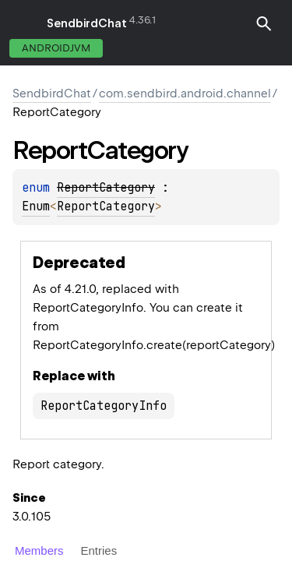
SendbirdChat (87, 23)
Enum (36, 206)
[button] (264, 33)
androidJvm (56, 48)
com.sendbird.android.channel (185, 93)
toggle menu (23, 23)
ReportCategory (106, 206)
